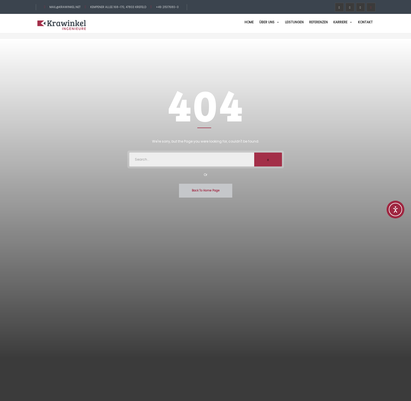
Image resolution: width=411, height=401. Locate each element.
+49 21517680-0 (167, 7)
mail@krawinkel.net (64, 7)
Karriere (342, 22)
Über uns (269, 22)
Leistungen (294, 22)
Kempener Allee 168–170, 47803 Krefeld (118, 7)
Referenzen (318, 22)
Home (249, 22)
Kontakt (365, 22)
